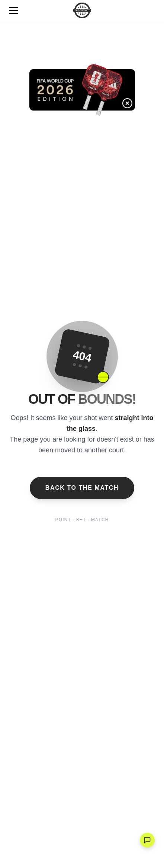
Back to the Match (82, 488)
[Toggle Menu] (13, 10)
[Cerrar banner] (134, 110)
